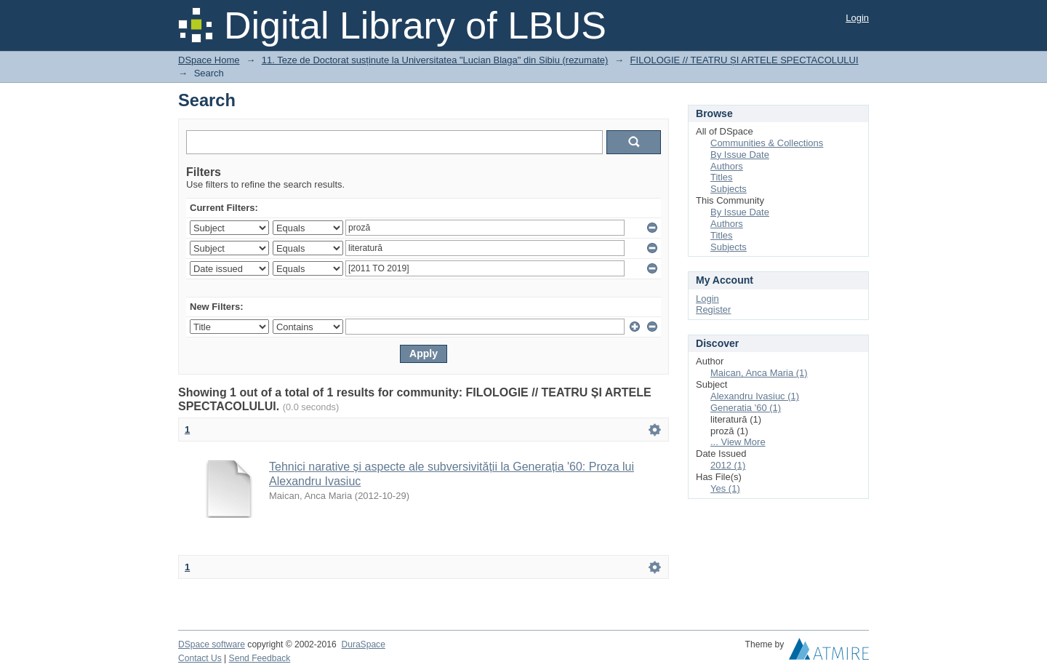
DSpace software (211, 644)
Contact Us (200, 658)
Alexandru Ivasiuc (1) (754, 396)
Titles (721, 177)
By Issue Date (739, 154)
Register (713, 309)
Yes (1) (725, 488)
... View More (738, 441)
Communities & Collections (766, 142)
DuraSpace (363, 644)
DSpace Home (209, 60)
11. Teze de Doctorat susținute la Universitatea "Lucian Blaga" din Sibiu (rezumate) (435, 60)
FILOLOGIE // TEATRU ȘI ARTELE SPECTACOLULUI (744, 60)
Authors (726, 166)
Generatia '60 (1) (745, 407)
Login (857, 17)
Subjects (728, 188)
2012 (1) (727, 465)
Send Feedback (260, 658)
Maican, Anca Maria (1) (759, 372)
